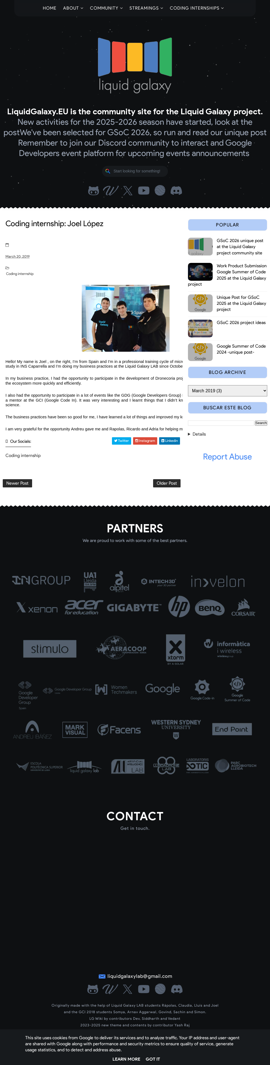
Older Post (167, 483)
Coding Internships (195, 8)
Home (50, 8)
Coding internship (19, 274)
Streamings (144, 8)
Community (104, 8)
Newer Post (17, 483)
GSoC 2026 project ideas (241, 322)
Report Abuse (227, 456)
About (71, 8)
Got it (153, 1059)
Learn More (126, 1059)
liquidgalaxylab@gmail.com (140, 976)
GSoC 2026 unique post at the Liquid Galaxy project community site (240, 246)
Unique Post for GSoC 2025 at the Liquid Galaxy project (241, 303)
